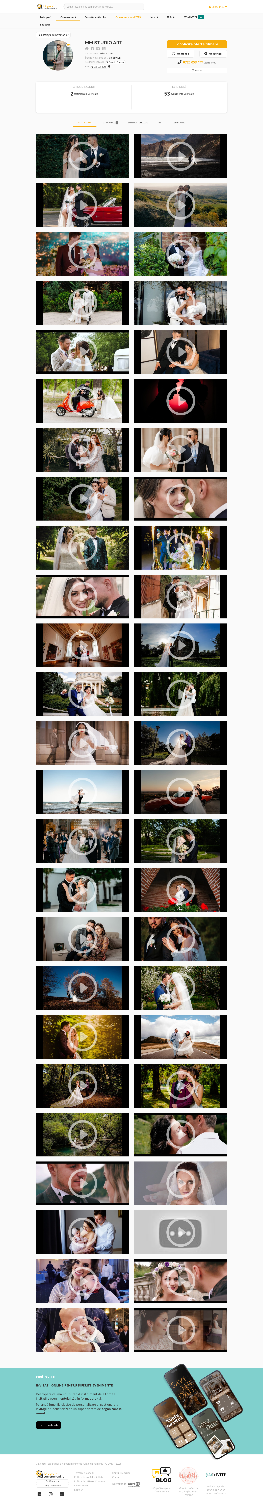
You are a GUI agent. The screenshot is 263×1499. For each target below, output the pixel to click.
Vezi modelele (49, 1425)
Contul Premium (121, 1472)
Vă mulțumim (81, 1485)
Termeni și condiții (84, 1472)
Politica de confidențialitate (88, 1477)
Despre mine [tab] (179, 122)
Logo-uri (78, 1489)
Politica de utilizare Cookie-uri (90, 1481)
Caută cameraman (52, 1485)
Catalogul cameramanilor (53, 34)
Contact (116, 1477)
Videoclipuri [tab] (84, 122)
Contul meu (218, 6)
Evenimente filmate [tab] (138, 122)
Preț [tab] (160, 122)
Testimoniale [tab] (109, 122)
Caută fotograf (52, 1481)
